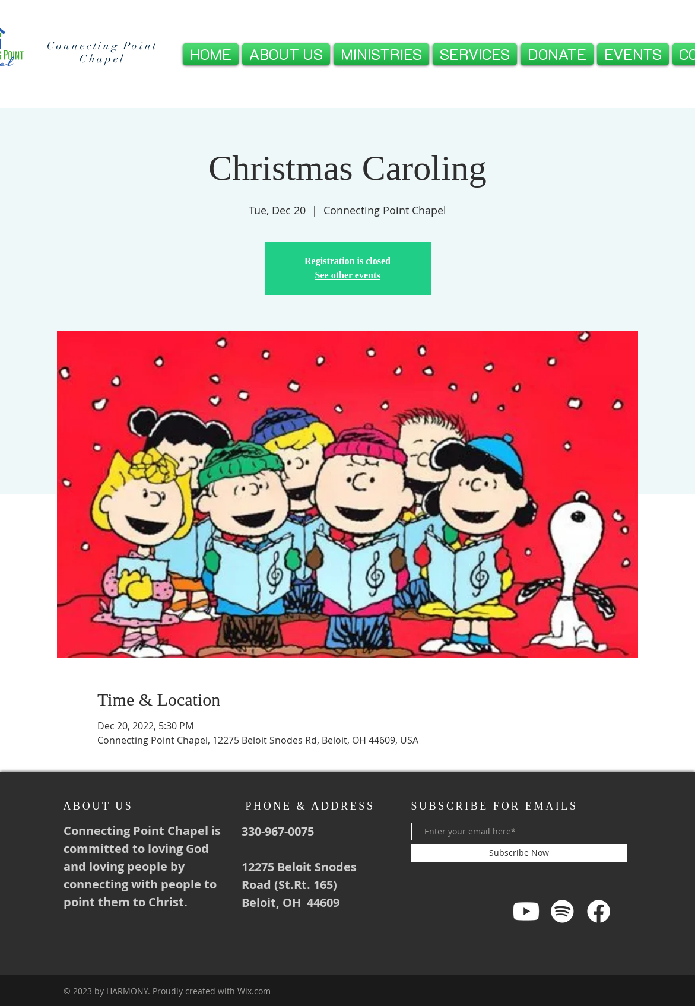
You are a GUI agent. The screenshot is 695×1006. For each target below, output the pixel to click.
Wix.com (254, 991)
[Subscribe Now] (519, 853)
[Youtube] (526, 911)
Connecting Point (102, 45)
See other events (347, 275)
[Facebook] (598, 911)
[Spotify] (562, 911)
